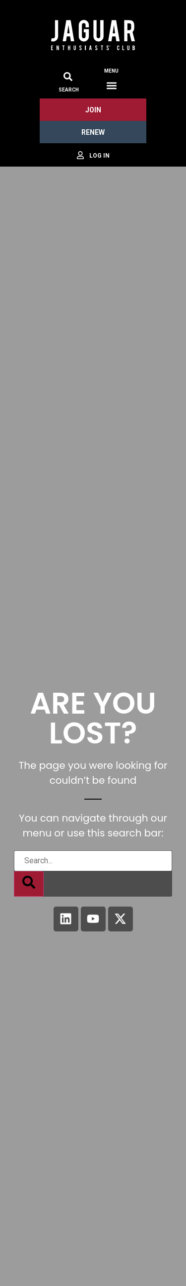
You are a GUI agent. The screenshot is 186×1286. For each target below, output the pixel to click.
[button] (111, 85)
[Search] (29, 884)
